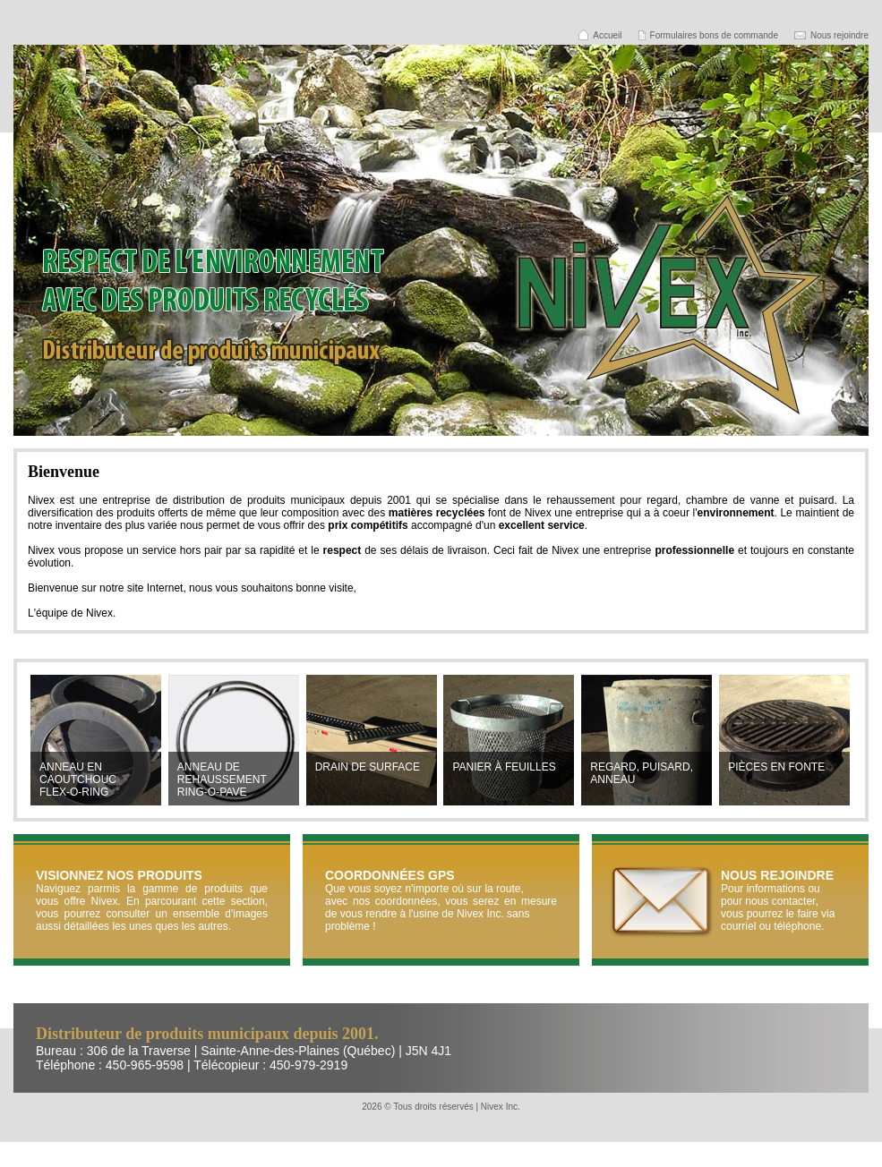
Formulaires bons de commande (714, 35)
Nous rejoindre (839, 35)
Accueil (607, 35)
